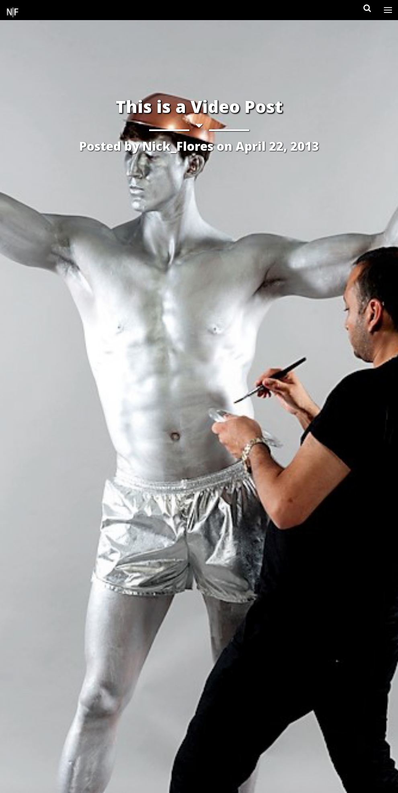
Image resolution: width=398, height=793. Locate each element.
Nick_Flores (177, 146)
